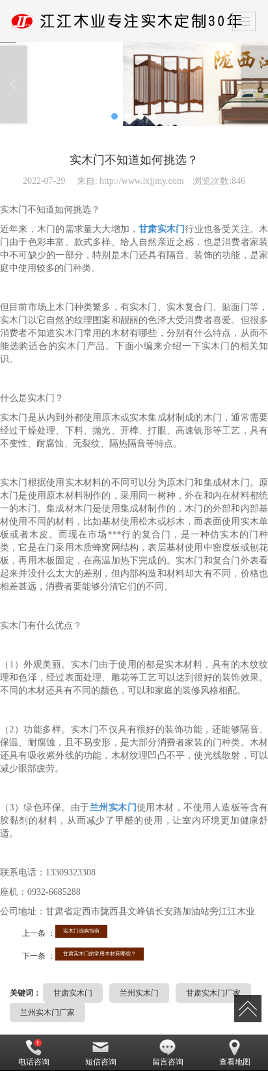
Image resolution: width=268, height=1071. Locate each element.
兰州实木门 (139, 993)
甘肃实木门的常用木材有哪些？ (99, 954)
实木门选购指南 (81, 931)
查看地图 (234, 1052)
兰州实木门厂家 (47, 1012)
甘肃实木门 (72, 993)
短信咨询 (100, 1052)
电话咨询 (33, 1052)
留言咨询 (167, 1052)
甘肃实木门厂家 (213, 993)
